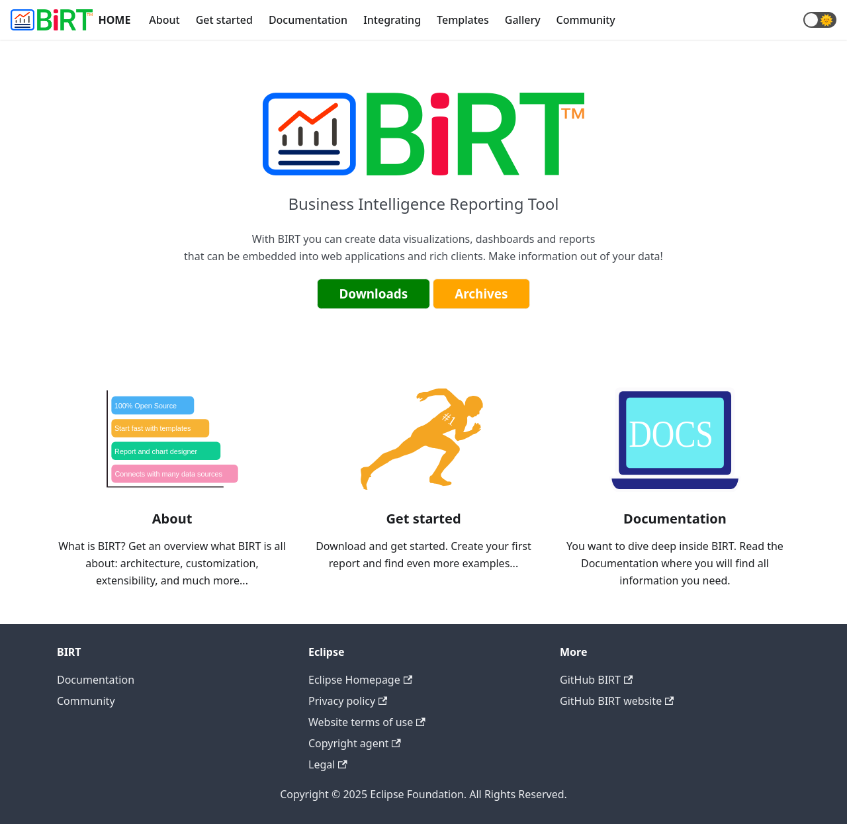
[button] (819, 20)
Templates (463, 20)
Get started (224, 20)
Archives (481, 293)
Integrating (392, 20)
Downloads (373, 293)
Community (586, 20)
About (164, 20)
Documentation (308, 20)
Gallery (523, 20)
